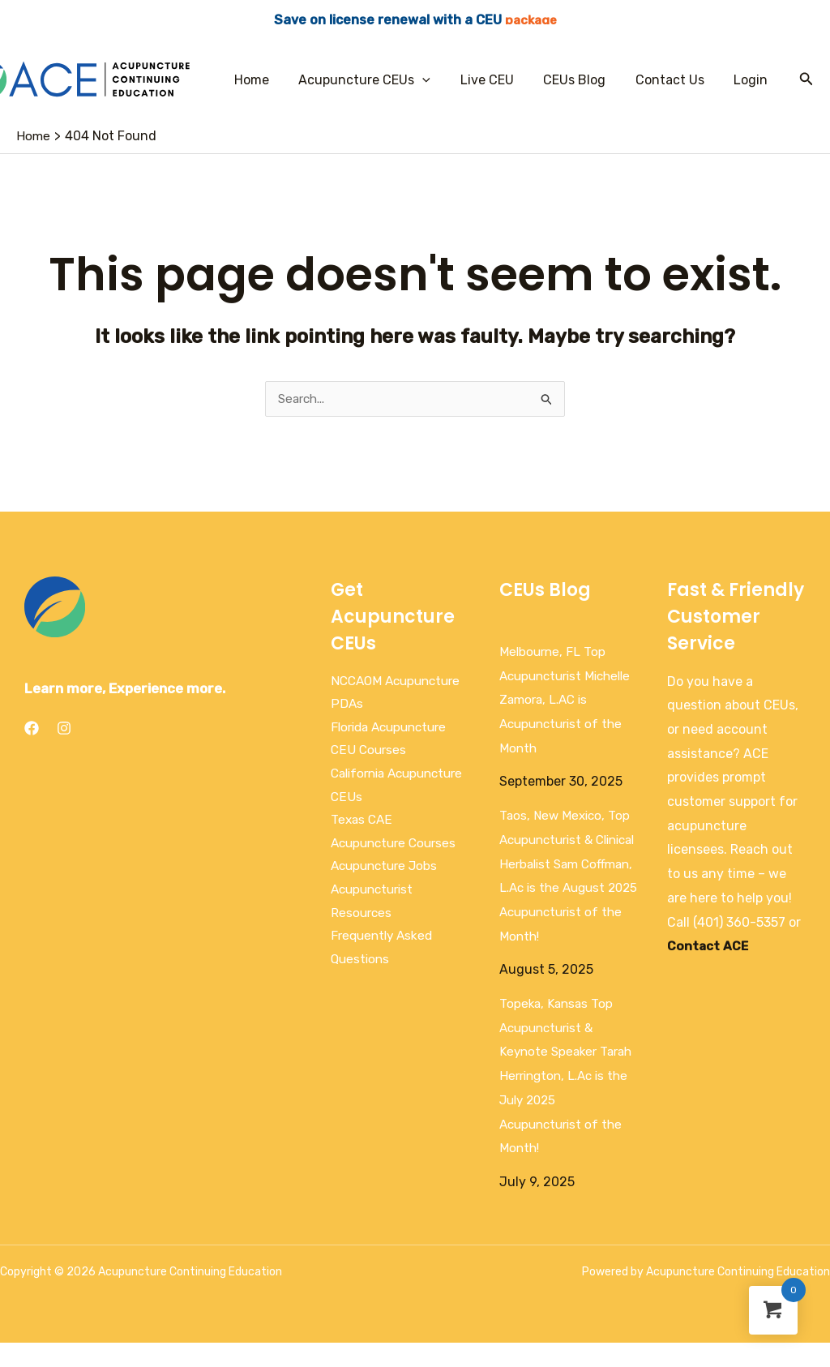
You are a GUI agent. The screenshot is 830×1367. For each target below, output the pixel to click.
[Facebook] (31, 729)
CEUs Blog (584, 80)
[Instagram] (64, 729)
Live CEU (500, 80)
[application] (439, 79)
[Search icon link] (806, 79)
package (530, 20)
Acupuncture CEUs (381, 79)
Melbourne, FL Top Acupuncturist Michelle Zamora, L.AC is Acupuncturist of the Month (566, 700)
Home (272, 80)
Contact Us (675, 80)
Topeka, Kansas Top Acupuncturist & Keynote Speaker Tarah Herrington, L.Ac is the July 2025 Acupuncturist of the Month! (568, 1101)
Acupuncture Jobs (387, 874)
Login (753, 80)
